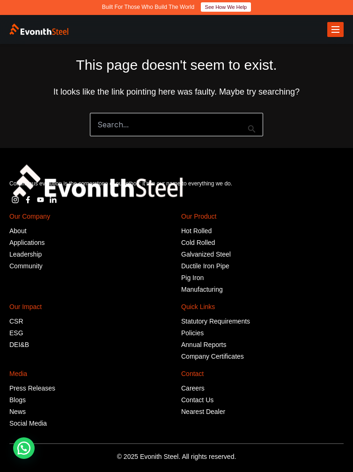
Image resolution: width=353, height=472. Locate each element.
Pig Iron (192, 277)
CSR (16, 321)
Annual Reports (204, 344)
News (17, 411)
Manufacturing (202, 289)
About (18, 231)
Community (26, 266)
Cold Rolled (198, 242)
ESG (16, 333)
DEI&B (19, 344)
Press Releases (32, 388)
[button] (24, 448)
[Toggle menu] (335, 29)
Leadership (25, 254)
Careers (193, 388)
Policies (192, 333)
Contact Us (197, 400)
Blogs (17, 400)
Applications (27, 242)
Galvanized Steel (206, 254)
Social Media (28, 423)
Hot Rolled (196, 231)
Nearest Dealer (203, 411)
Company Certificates (212, 356)
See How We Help (226, 7)
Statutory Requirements (215, 321)
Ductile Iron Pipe (205, 266)
